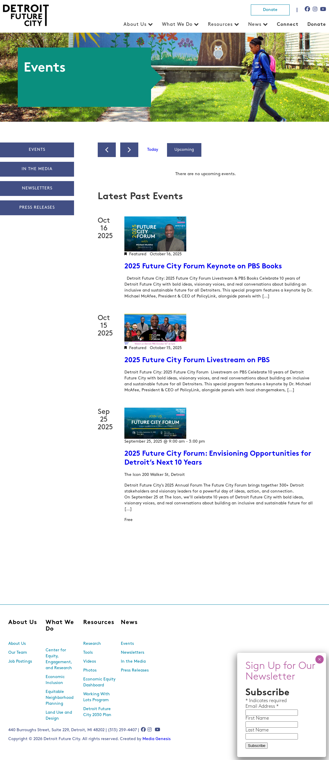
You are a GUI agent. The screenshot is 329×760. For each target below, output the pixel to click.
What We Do (177, 24)
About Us (135, 24)
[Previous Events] (107, 149)
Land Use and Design (59, 715)
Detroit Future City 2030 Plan (97, 712)
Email (252, 706)
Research (92, 644)
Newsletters (37, 188)
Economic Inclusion (55, 680)
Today (152, 150)
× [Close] (319, 659)
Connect (287, 24)
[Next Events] (129, 149)
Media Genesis (156, 739)
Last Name (257, 730)
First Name (257, 718)
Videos (89, 661)
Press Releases (37, 207)
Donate (270, 10)
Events (37, 150)
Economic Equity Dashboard (99, 682)
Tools (88, 652)
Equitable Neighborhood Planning (59, 698)
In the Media (133, 661)
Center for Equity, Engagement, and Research (59, 659)
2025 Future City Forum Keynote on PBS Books (203, 266)
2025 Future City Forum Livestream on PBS (197, 360)
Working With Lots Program (96, 697)
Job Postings (20, 661)
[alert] (206, 174)
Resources (220, 24)
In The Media (37, 169)
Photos (90, 670)
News (254, 24)
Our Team (17, 652)
